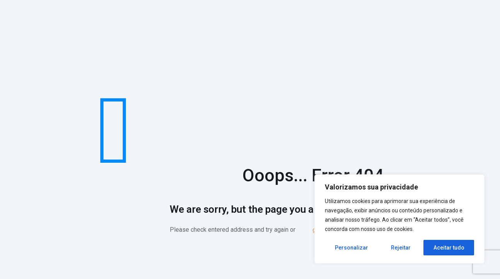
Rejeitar (401, 248)
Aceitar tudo (448, 248)
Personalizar (351, 248)
